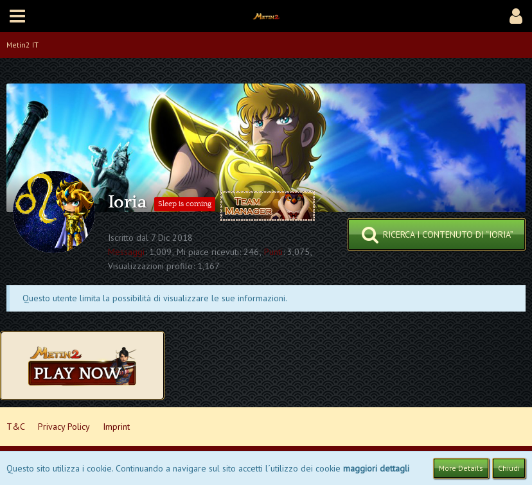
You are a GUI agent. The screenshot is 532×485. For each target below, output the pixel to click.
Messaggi (126, 252)
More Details (461, 468)
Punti (273, 252)
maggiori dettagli (376, 468)
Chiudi (509, 468)
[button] (17, 16)
